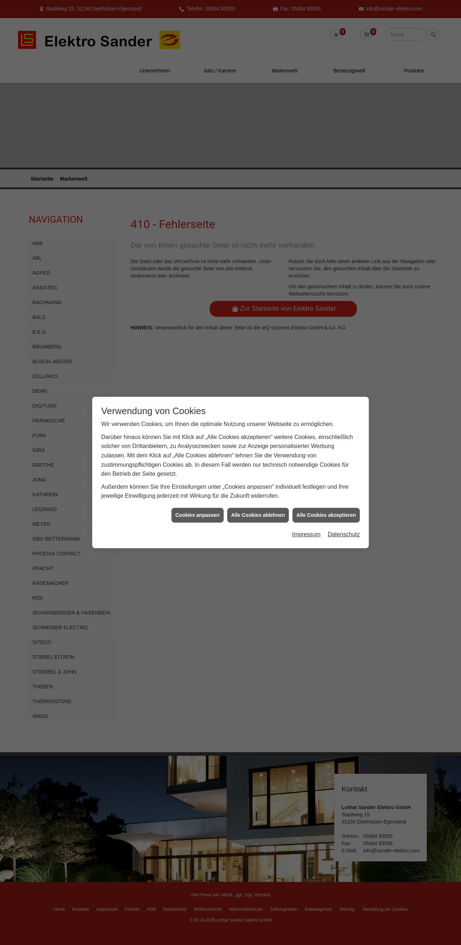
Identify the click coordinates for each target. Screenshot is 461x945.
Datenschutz (344, 501)
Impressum (306, 501)
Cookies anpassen (197, 481)
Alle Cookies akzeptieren (326, 481)
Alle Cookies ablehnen (258, 481)
